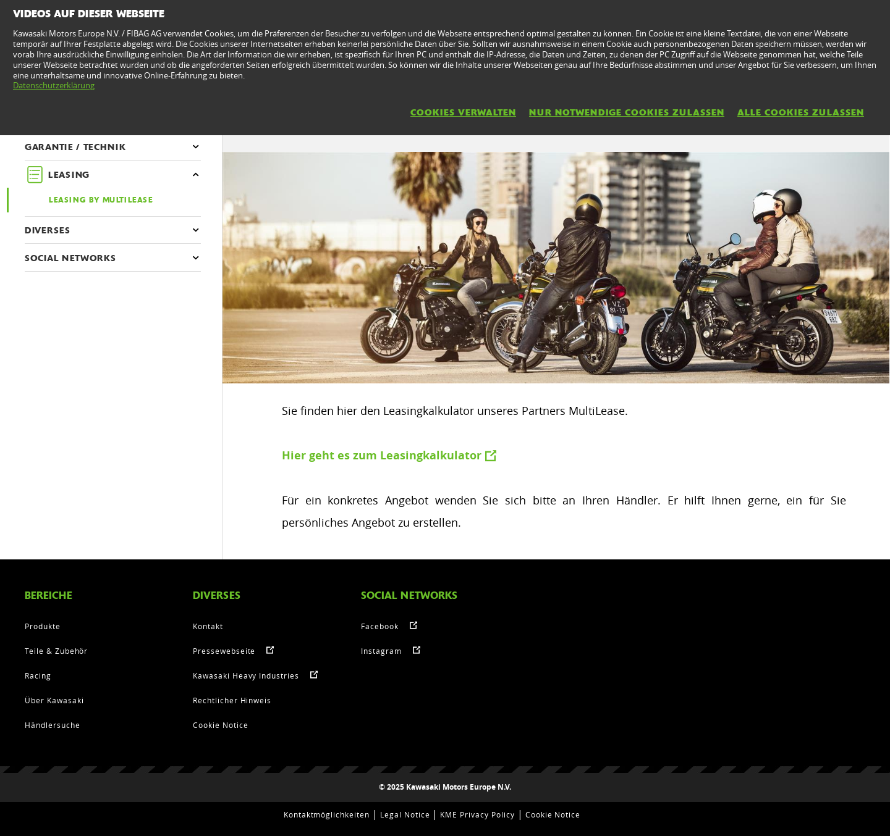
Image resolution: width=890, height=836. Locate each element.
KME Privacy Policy (477, 814)
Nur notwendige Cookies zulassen (626, 112)
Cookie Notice (220, 725)
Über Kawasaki (54, 700)
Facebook (380, 626)
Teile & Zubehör (56, 651)
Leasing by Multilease (101, 200)
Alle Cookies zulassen (800, 112)
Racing (38, 675)
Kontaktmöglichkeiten (327, 814)
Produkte (43, 626)
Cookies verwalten (463, 112)
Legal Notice (405, 814)
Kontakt (208, 626)
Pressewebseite (224, 651)
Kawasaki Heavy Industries (246, 675)
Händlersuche (52, 725)
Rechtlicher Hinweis (232, 700)
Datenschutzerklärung (54, 85)
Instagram (381, 651)
